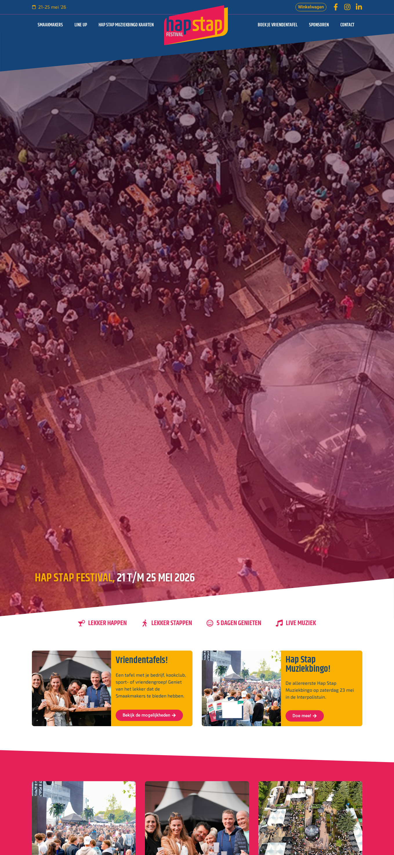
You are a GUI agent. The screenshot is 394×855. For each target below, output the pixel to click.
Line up (81, 25)
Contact (347, 25)
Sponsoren (319, 25)
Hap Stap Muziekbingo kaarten (126, 25)
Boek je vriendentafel (277, 25)
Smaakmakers (50, 25)
